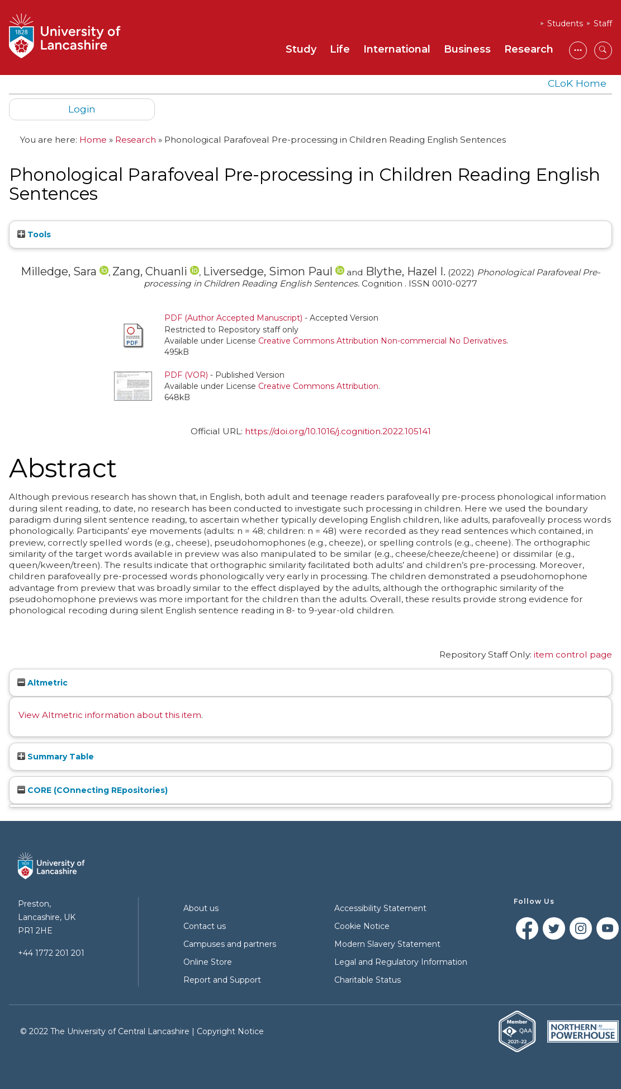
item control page (573, 654)
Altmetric (42, 683)
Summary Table (55, 757)
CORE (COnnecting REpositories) (92, 790)
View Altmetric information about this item (109, 715)
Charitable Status (367, 980)
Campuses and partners (229, 944)
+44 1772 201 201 (51, 953)
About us (201, 908)
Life (340, 49)
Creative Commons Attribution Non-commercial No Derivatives (382, 341)
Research (528, 49)
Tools (34, 234)
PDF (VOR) (186, 375)
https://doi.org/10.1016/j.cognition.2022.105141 (338, 431)
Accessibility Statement (380, 908)
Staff (603, 23)
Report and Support (222, 980)
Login (82, 109)
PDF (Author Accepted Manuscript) (233, 318)
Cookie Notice (362, 926)
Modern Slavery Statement (387, 944)
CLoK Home (577, 83)
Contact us (204, 926)
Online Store (207, 962)
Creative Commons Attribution (318, 386)
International (396, 49)
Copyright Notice (230, 1031)
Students (565, 23)
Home (93, 139)
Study (301, 49)
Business (467, 49)
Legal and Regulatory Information (400, 962)
